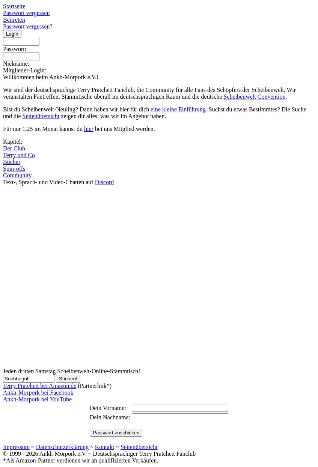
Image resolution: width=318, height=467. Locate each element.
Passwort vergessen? (28, 26)
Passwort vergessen (26, 13)
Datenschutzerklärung (62, 447)
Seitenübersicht (41, 116)
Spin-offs (14, 168)
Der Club (14, 148)
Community (17, 175)
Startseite (14, 6)
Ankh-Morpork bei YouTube (37, 399)
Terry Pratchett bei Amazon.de (39, 386)
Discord (104, 182)
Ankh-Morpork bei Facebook (38, 392)
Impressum (16, 447)
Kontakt (105, 447)
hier (88, 129)
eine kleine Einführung (178, 109)
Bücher (11, 162)
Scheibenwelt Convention (255, 96)
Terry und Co (19, 155)
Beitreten (14, 20)
